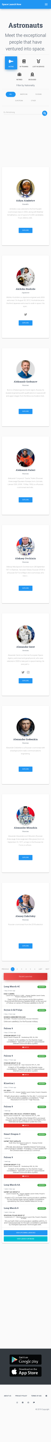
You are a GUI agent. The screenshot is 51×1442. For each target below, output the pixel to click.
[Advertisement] (23, 139)
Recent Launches (25, 977)
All (10, 94)
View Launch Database (25, 1239)
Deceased (32, 76)
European (19, 101)
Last (40, 969)
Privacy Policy (21, 1396)
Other (33, 101)
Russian (39, 94)
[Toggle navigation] (46, 4)
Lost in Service (38, 63)
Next (47, 969)
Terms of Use (36, 1396)
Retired (19, 76)
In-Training (24, 63)
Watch (25, 1047)
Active (11, 63)
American (23, 94)
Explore (25, 230)
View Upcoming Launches (25, 1233)
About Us (7, 1396)
